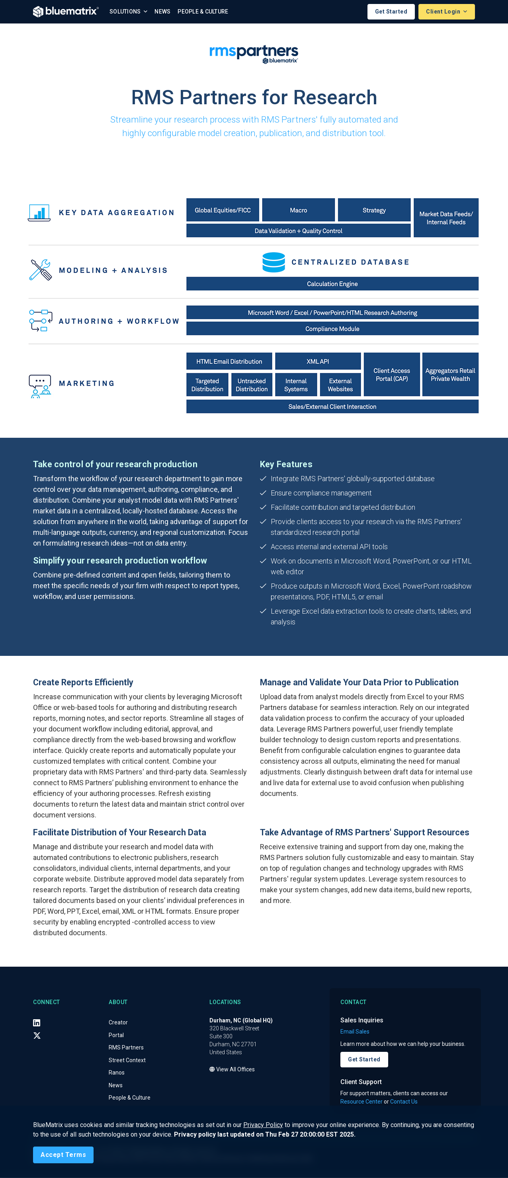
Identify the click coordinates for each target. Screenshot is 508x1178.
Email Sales (354, 1031)
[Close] (63, 1155)
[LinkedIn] (36, 1022)
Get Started (391, 11)
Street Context (127, 1060)
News (162, 11)
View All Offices (232, 1069)
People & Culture (203, 11)
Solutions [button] (125, 11)
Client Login (444, 11)
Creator (118, 1022)
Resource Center (361, 1102)
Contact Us (404, 1102)
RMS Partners (126, 1047)
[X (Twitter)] (37, 1035)
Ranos (117, 1072)
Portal (116, 1035)
